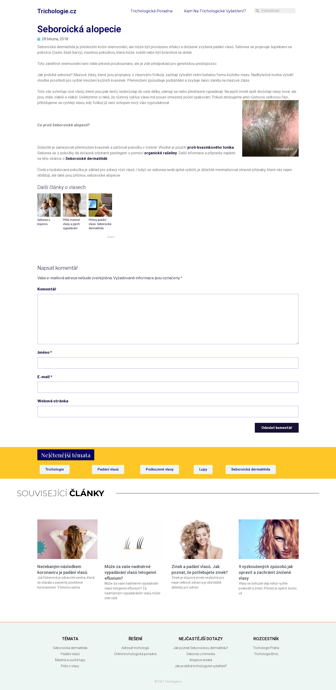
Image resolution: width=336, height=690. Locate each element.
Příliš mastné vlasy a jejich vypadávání (71, 224)
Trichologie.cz (56, 11)
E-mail (44, 377)
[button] (65, 454)
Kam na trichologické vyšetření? (215, 11)
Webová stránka (52, 401)
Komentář (46, 289)
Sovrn (110, 237)
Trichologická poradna (151, 11)
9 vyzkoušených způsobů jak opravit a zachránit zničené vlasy (266, 572)
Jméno (44, 352)
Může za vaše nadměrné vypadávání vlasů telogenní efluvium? (130, 572)
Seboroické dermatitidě (86, 158)
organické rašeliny (160, 153)
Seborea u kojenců (43, 222)
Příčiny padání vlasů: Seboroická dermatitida (100, 224)
